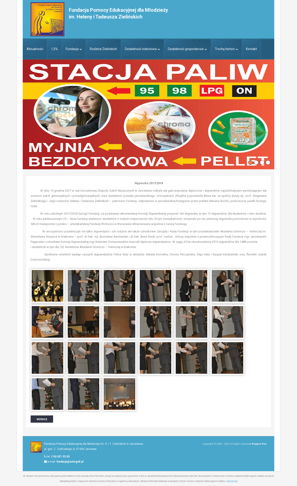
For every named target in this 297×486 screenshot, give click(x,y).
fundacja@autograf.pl (69, 461)
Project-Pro (259, 443)
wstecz (42, 419)
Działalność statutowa (142, 49)
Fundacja (74, 49)
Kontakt (251, 49)
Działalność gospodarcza (187, 49)
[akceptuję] (232, 481)
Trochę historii (226, 49)
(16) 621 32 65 (60, 456)
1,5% (54, 49)
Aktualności (35, 49)
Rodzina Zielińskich (103, 49)
